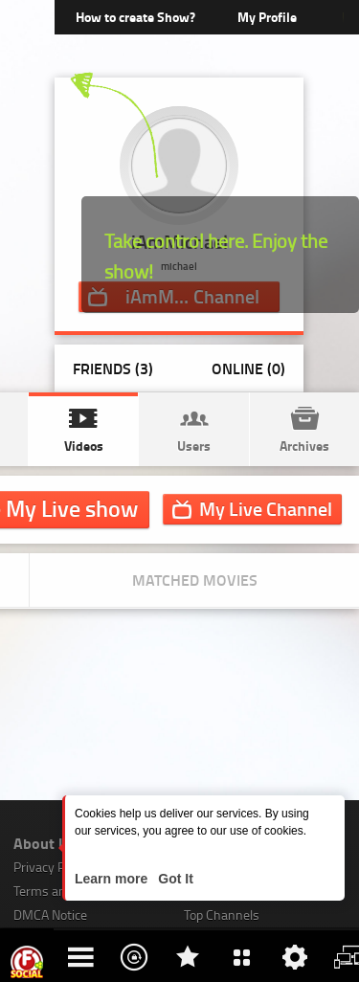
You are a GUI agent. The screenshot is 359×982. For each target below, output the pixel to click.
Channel (265, 508)
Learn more (113, 878)
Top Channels (221, 914)
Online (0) (248, 368)
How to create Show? (135, 17)
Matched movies (195, 580)
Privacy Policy (51, 867)
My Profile (267, 17)
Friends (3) (113, 368)
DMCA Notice (50, 914)
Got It (173, 878)
